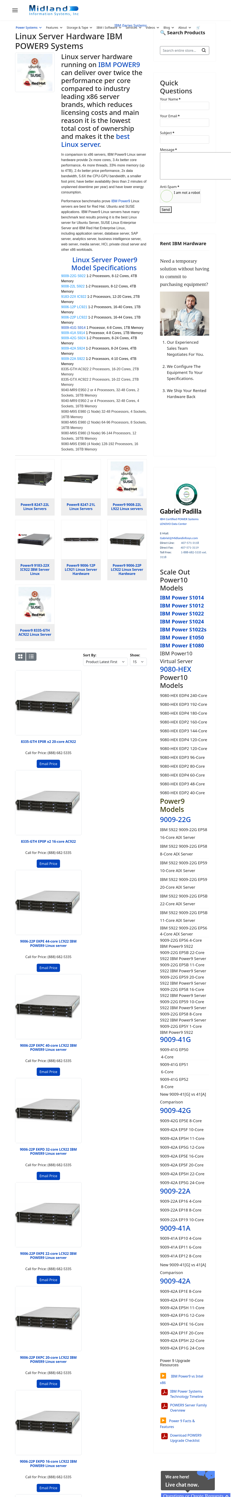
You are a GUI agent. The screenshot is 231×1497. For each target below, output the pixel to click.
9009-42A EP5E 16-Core (182, 1156)
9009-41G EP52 (174, 1079)
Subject (167, 132)
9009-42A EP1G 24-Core (183, 1348)
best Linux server (95, 140)
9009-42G (175, 1110)
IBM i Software (107, 27)
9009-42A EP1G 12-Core (183, 1315)
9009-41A (175, 1228)
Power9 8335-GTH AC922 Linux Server (35, 632)
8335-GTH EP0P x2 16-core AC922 (63, 710)
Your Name (170, 99)
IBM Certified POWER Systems (179, 519)
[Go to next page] (47, 1025)
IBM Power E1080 (182, 645)
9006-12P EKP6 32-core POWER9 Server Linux (64, 890)
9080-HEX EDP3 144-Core (183, 730)
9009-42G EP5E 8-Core (181, 1120)
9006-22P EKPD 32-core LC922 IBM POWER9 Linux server (29, 802)
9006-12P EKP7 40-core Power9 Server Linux (29, 890)
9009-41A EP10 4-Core (180, 1238)
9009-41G (175, 1039)
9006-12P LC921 (74, 307)
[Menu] (15, 10)
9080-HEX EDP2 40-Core (182, 792)
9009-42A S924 (73, 348)
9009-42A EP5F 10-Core (182, 1129)
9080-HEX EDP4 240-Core (183, 695)
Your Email (170, 116)
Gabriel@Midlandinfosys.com (179, 538)
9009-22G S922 (73, 276)
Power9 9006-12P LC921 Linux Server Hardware (81, 569)
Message (168, 149)
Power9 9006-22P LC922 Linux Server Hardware (127, 569)
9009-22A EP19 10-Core (182, 1219)
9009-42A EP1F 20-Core (182, 1332)
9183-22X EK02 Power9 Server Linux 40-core (29, 975)
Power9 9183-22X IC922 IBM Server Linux (35, 569)
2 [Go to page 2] (39, 1024)
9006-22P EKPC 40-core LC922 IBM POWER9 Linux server (133, 712)
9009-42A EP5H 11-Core (182, 1138)
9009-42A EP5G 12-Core (182, 1147)
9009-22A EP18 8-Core (180, 1210)
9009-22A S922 (73, 359)
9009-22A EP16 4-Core (180, 1201)
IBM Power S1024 (182, 621)
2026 (33, 1484)
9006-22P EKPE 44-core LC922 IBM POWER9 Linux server (98, 712)
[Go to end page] (55, 1025)
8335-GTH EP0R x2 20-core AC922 (29, 708)
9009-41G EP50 (174, 1049)
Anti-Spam (169, 186)
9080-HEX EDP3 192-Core (183, 704)
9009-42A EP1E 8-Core (181, 1291)
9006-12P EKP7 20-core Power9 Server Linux (98, 890)
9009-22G (175, 819)
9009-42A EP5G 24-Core (182, 1182)
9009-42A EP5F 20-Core (182, 1164)
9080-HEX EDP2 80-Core (182, 766)
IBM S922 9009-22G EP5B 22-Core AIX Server (183, 899)
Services (131, 27)
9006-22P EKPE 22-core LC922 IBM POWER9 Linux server (64, 802)
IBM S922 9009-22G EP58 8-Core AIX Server (183, 850)
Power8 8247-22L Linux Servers (35, 506)
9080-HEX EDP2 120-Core (183, 748)
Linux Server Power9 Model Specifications (104, 263)
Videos (150, 27)
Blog (166, 27)
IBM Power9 (120, 201)
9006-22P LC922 (74, 317)
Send (166, 209)
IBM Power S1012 (182, 605)
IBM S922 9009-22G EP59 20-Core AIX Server (183, 883)
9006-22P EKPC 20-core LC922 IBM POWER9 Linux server (98, 802)
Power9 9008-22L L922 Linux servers (127, 506)
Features (52, 27)
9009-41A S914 (73, 333)
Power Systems (27, 27)
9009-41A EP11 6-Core (180, 1247)
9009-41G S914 (73, 328)
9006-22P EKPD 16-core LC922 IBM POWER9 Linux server (133, 802)
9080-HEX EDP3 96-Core (182, 757)
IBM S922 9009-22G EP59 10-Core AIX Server (183, 866)
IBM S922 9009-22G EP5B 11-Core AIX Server (183, 916)
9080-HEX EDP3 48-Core (182, 783)
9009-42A (175, 1280)
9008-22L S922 (73, 286)
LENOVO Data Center (173, 524)
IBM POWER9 (119, 64)
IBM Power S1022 (182, 613)
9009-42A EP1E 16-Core (182, 1324)
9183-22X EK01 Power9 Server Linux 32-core (98, 975)
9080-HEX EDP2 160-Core (183, 722)
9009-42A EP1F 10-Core (182, 1300)
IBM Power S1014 (182, 597)
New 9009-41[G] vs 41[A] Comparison (183, 1098)
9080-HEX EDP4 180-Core (183, 713)
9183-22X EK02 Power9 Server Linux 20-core (63, 975)
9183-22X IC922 (73, 296)
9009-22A (175, 1191)
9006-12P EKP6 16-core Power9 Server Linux (133, 890)
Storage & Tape (77, 27)
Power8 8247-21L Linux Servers (81, 506)
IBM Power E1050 (182, 637)
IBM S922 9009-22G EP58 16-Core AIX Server (183, 833)
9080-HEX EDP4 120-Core (183, 739)
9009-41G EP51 (174, 1064)
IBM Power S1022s (183, 629)
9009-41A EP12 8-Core (180, 1255)
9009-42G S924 (73, 338)
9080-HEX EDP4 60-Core (182, 775)
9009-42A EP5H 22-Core (182, 1173)
